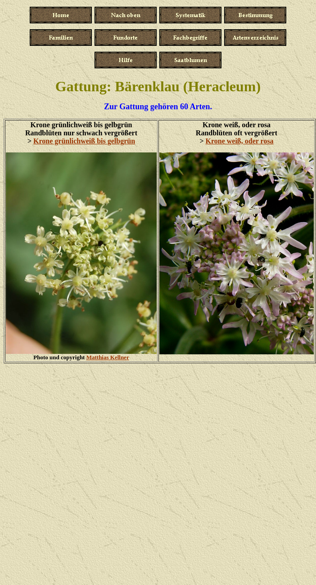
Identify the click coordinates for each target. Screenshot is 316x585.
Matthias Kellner (107, 357)
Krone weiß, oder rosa (240, 141)
